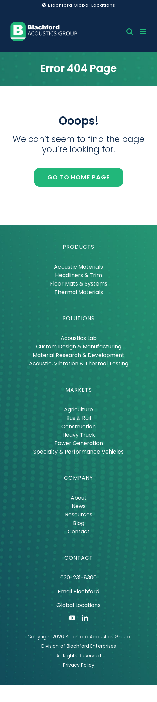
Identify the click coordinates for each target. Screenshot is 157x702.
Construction (78, 426)
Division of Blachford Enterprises (78, 646)
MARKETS (78, 390)
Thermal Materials (78, 292)
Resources (78, 515)
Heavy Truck (78, 435)
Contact (79, 531)
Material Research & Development (78, 355)
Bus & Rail (78, 418)
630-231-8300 (78, 577)
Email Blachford (78, 591)
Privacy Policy (78, 665)
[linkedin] (85, 618)
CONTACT (78, 558)
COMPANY (78, 478)
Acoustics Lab (79, 338)
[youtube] (72, 618)
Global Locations (78, 605)
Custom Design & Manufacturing (78, 346)
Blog (78, 523)
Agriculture (78, 409)
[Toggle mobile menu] (143, 31)
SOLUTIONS (79, 318)
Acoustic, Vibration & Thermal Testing (78, 363)
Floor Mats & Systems (78, 284)
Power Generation (78, 443)
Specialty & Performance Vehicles (78, 452)
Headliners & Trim (78, 275)
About (79, 498)
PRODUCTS (78, 247)
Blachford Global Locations (78, 5)
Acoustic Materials (78, 267)
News (79, 506)
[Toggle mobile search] (129, 31)
